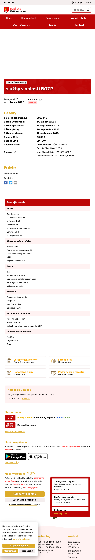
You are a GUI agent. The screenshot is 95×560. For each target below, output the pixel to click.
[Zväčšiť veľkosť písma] (81, 2)
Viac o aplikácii (12, 416)
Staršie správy (60, 467)
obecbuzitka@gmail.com (79, 520)
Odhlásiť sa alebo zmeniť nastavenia (24, 458)
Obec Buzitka (84, 550)
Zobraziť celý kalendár (15, 385)
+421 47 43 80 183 (76, 514)
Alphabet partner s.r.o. (80, 547)
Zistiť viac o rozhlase (24, 453)
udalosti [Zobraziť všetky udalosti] (26, 352)
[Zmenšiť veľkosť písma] (75, 2)
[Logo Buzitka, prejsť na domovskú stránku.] (15, 10)
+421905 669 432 (76, 517)
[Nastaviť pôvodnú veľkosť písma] (78, 2)
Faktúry (32, 56)
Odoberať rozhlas (24, 447)
